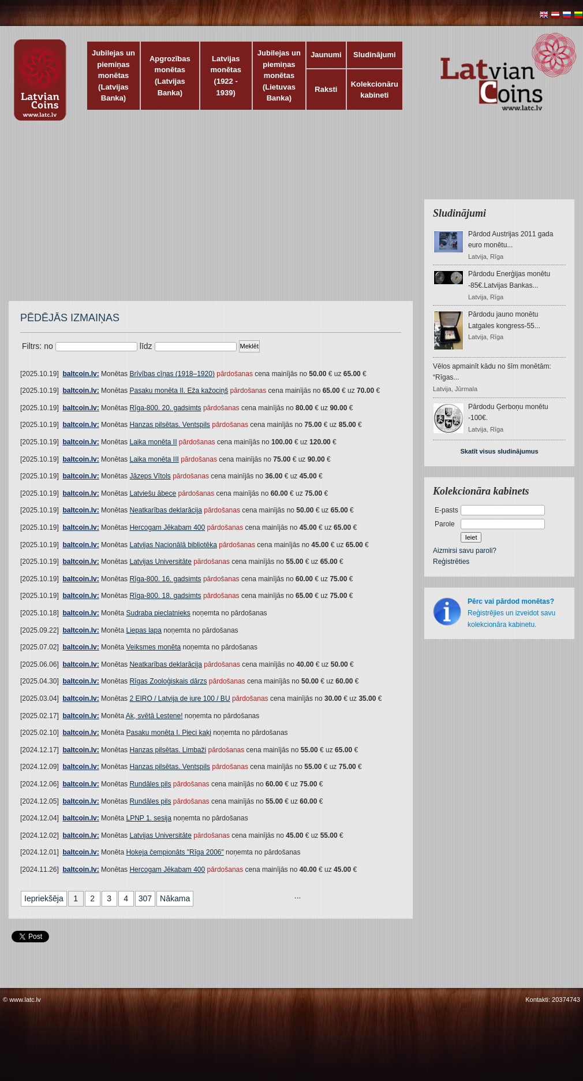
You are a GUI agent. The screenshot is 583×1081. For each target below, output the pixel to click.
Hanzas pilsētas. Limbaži (167, 750)
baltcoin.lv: (80, 374)
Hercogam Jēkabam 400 (167, 527)
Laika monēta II (153, 442)
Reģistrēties (451, 562)
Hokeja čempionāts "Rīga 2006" (174, 852)
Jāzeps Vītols (149, 476)
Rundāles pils (150, 784)
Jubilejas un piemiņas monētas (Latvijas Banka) (113, 75)
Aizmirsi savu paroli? (464, 551)
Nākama (175, 898)
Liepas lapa (143, 630)
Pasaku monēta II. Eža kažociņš (178, 391)
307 (145, 898)
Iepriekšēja (43, 898)
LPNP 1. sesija (148, 818)
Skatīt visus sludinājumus (499, 451)
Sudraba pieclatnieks (158, 613)
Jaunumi (326, 54)
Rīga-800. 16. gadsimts (165, 579)
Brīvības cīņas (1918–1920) (171, 374)
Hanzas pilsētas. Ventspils (169, 425)
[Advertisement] (190, 217)
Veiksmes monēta (153, 647)
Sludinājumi (374, 54)
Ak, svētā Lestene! (154, 716)
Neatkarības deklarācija (165, 510)
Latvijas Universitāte (160, 562)
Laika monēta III (153, 459)
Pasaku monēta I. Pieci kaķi (168, 733)
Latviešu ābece (152, 493)
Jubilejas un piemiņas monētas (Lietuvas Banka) (279, 75)
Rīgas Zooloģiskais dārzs (168, 681)
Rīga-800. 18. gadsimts (165, 596)
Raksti (326, 89)
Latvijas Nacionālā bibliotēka (172, 545)
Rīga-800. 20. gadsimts (165, 408)
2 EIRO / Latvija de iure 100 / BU (179, 698)
